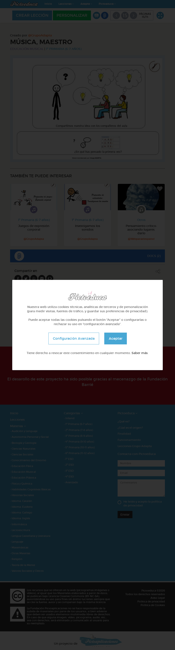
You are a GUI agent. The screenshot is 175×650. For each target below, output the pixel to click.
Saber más (140, 353)
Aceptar (115, 338)
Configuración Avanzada (74, 338)
